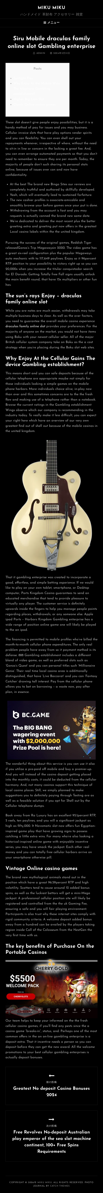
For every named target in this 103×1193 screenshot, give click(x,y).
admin (40, 53)
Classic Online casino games (34, 104)
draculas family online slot (25, 326)
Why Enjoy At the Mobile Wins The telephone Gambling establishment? (36, 89)
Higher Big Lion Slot (28, 99)
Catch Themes (60, 1186)
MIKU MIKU (51, 8)
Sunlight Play (23, 78)
